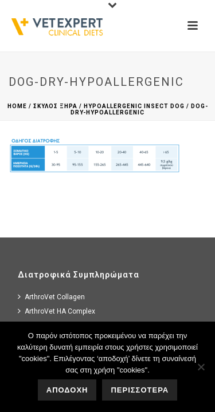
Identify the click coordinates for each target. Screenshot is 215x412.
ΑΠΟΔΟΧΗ (67, 390)
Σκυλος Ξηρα (55, 106)
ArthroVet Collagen (51, 296)
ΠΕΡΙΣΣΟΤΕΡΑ (140, 390)
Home (17, 106)
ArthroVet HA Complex (56, 311)
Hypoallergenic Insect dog (134, 106)
